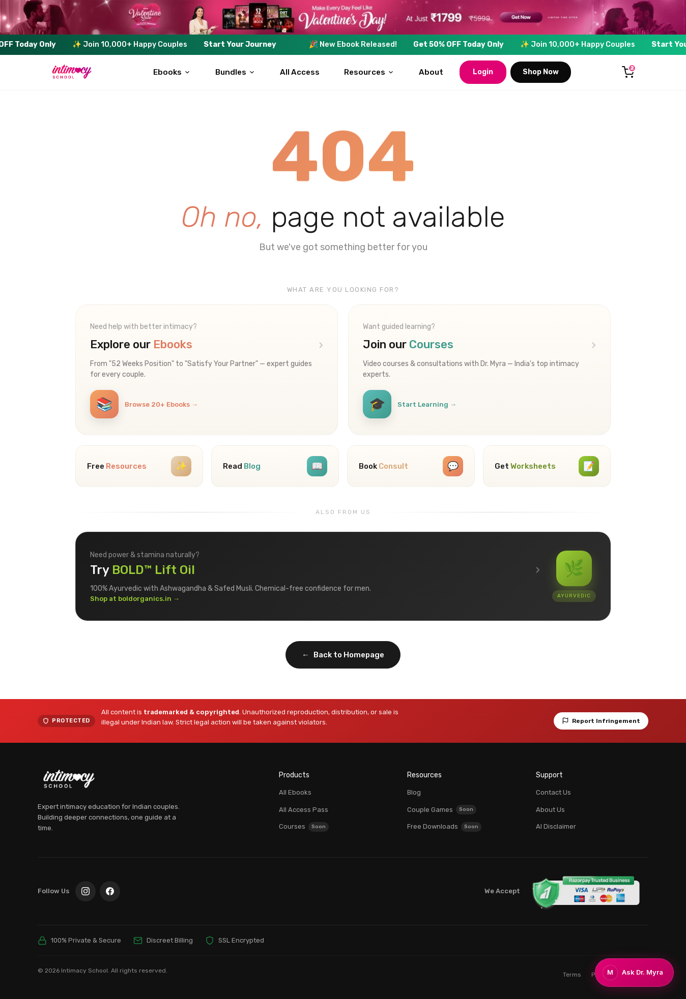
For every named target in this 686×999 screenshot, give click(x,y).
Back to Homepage (343, 655)
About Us (550, 809)
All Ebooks (295, 792)
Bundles (235, 72)
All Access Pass (303, 809)
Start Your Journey (255, 44)
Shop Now (541, 72)
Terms (572, 974)
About (431, 72)
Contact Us (553, 792)
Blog (414, 792)
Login (483, 72)
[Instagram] (85, 891)
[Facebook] (110, 891)
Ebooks (172, 72)
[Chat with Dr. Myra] (634, 972)
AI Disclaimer (556, 826)
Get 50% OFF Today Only (474, 44)
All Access (300, 72)
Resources (369, 72)
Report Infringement (601, 720)
